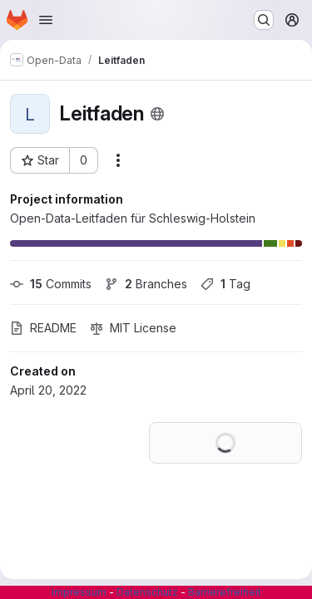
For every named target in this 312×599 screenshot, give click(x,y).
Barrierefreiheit (224, 592)
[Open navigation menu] (45, 20)
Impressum (79, 592)
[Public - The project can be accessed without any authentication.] (157, 113)
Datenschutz (147, 592)
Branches (146, 284)
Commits (51, 284)
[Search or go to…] (264, 20)
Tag (225, 284)
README (43, 328)
